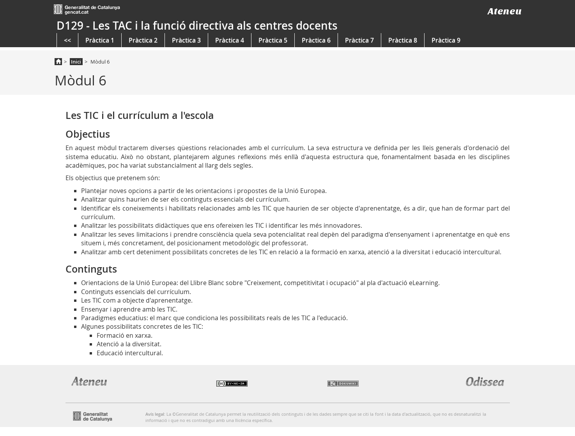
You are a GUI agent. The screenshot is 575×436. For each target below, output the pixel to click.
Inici (76, 61)
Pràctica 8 (402, 40)
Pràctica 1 (99, 40)
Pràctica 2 (143, 40)
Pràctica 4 (229, 40)
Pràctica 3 (186, 40)
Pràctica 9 (446, 40)
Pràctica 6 (316, 40)
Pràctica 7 (359, 40)
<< (67, 40)
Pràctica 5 (272, 40)
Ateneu (505, 11)
